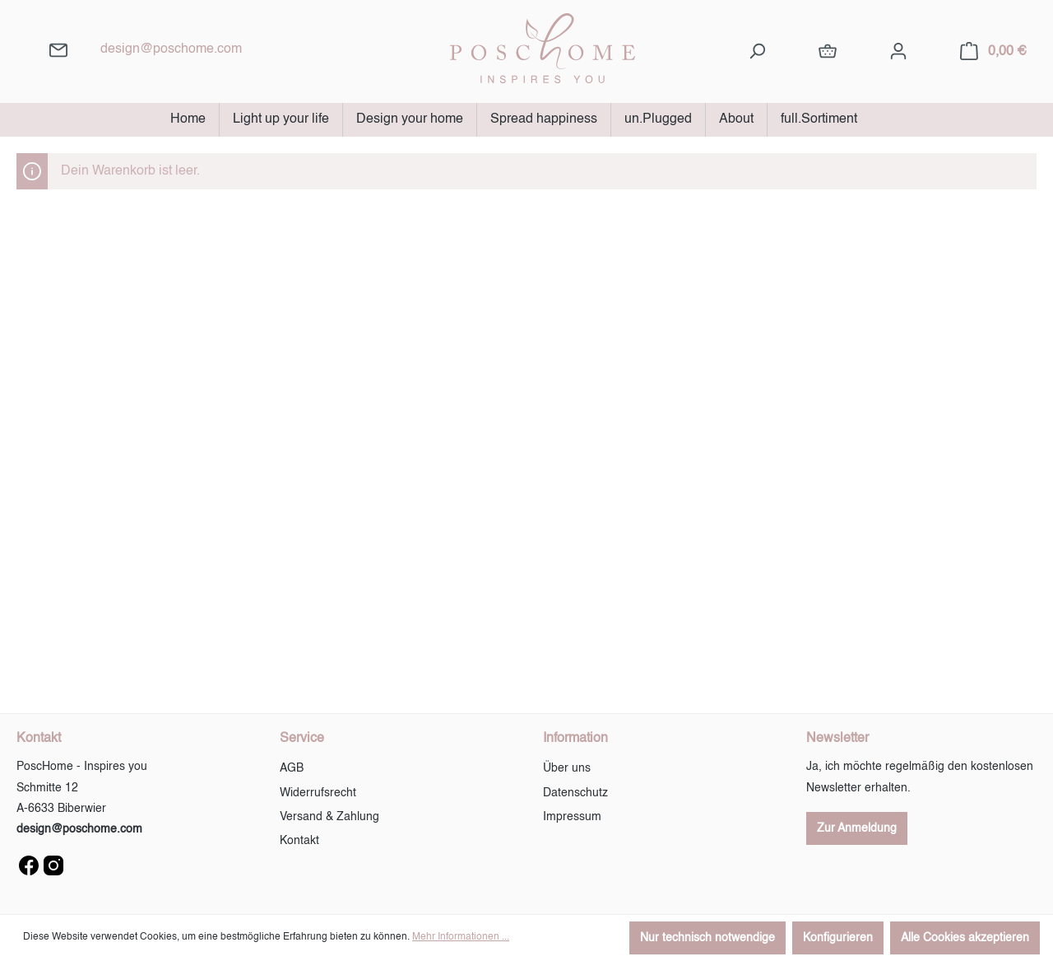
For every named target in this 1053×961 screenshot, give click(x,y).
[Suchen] (757, 51)
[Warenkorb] (993, 51)
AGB (292, 768)
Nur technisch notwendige (707, 938)
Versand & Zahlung (329, 817)
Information (575, 738)
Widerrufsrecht (318, 793)
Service (302, 738)
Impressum (572, 817)
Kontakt (299, 841)
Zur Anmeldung (857, 828)
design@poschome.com (171, 49)
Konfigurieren (838, 938)
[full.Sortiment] (828, 51)
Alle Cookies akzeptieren (965, 938)
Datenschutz (575, 793)
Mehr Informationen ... (460, 937)
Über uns (567, 768)
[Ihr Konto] (898, 51)
